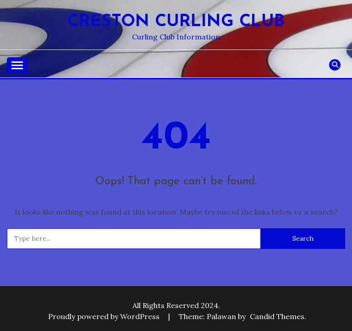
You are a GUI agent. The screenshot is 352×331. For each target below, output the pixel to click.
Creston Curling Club (176, 21)
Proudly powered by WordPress (104, 316)
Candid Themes (277, 316)
